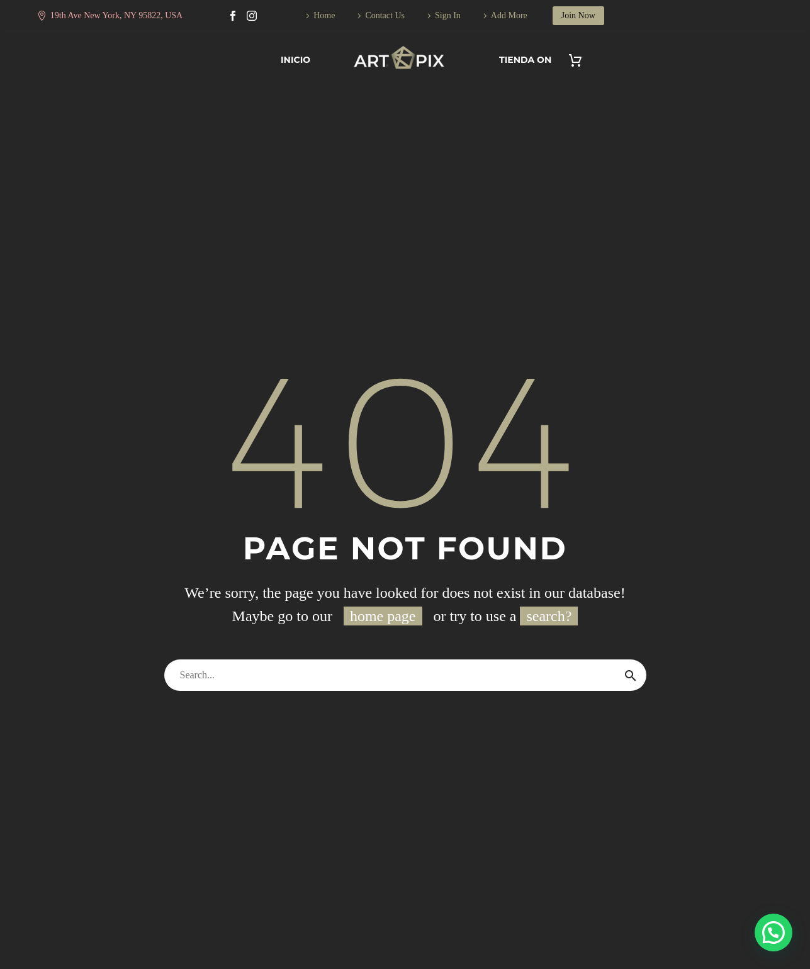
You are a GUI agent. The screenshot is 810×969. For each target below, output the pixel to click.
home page (383, 616)
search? (548, 616)
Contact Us (385, 15)
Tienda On (525, 59)
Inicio (295, 59)
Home (324, 15)
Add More (509, 15)
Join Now (578, 15)
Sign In (448, 15)
